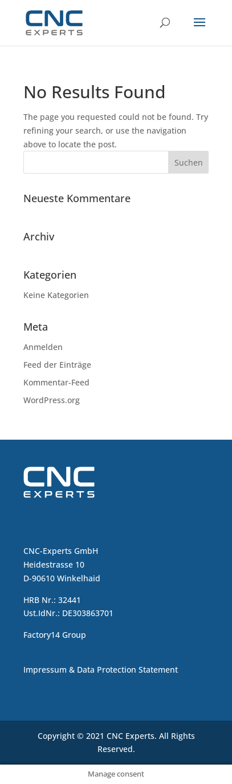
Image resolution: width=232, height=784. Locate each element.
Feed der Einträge (57, 364)
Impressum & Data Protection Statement (100, 669)
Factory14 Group (54, 634)
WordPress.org (51, 400)
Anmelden (43, 346)
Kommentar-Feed (56, 382)
